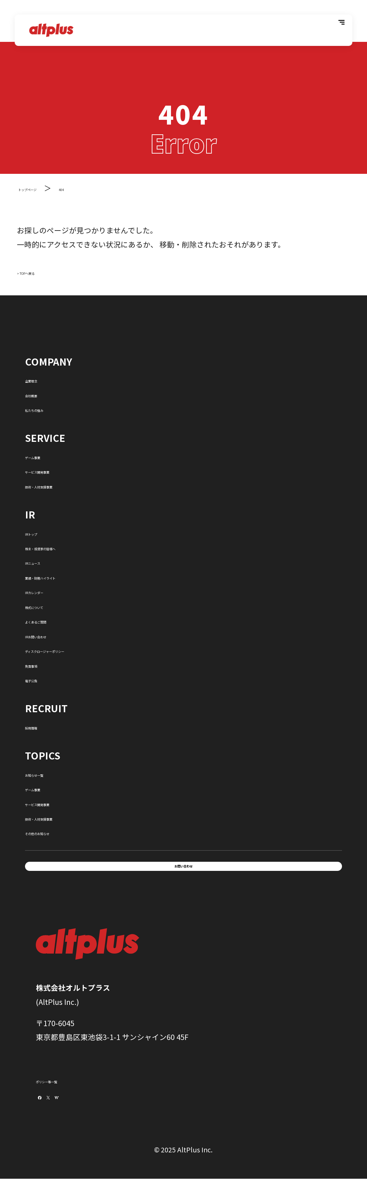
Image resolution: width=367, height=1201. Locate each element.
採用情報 (40, 726)
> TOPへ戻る (38, 271)
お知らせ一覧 (47, 773)
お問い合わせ (183, 872)
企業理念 (40, 379)
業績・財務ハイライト (62, 576)
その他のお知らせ (54, 832)
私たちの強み (47, 408)
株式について (47, 605)
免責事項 (40, 664)
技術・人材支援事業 (58, 485)
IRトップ (39, 532)
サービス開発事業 (54, 470)
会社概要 (40, 394)
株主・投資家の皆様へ (62, 547)
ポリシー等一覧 (62, 1092)
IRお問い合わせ (50, 635)
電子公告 (40, 679)
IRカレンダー (47, 591)
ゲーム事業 (43, 456)
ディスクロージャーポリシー (73, 649)
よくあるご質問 (51, 620)
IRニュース (43, 561)
